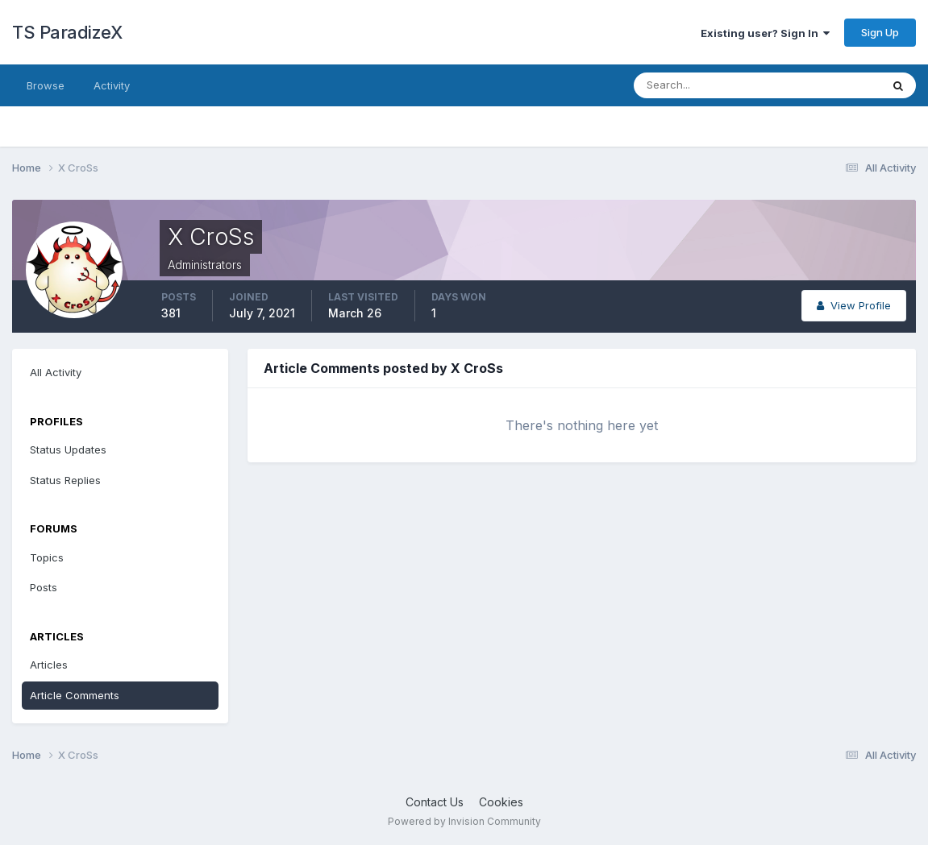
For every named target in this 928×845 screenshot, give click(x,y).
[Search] (705, 85)
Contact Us (435, 802)
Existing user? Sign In (765, 33)
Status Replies (65, 480)
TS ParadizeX (67, 32)
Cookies (501, 802)
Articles (49, 664)
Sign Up (880, 32)
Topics (47, 557)
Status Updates (68, 449)
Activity (112, 85)
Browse (46, 85)
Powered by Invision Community (464, 821)
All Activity (55, 372)
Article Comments (74, 695)
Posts (43, 587)
